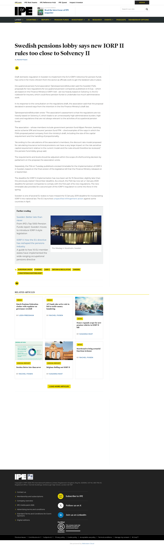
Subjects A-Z (47, 537)
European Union (25, 269)
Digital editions (23, 520)
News (19, 300)
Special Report (23, 363)
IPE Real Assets (30, 2)
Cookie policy (72, 537)
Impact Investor (76, 2)
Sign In (142, 2)
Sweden (76, 269)
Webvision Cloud (88, 543)
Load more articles (59, 386)
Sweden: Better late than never (28, 367)
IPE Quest (63, 2)
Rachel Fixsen (22, 60)
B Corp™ (135, 537)
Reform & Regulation (61, 269)
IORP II (47, 269)
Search (147, 9)
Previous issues (20, 537)
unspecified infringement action (68, 199)
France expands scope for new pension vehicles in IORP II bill (89, 325)
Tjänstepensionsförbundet (30, 273)
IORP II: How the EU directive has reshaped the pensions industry (31, 243)
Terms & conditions (105, 537)
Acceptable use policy (88, 537)
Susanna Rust (86, 334)
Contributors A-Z (34, 537)
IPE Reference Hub (48, 2)
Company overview (25, 501)
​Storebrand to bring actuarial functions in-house (88, 350)
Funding (38, 269)
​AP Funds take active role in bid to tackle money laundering (57, 306)
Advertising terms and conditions (31, 509)
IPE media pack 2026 (25, 505)
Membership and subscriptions (30, 496)
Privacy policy (60, 537)
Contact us (21, 492)
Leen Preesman (26, 315)
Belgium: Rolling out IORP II (58, 367)
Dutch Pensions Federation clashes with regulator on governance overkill (27, 306)
